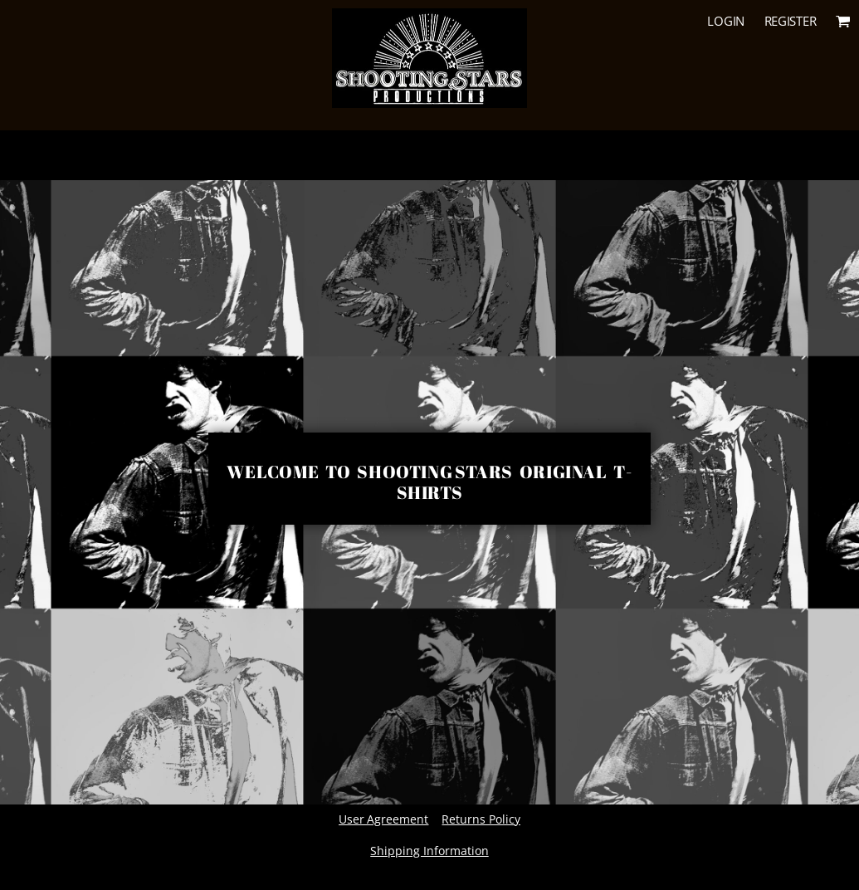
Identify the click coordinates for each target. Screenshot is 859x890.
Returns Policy (481, 819)
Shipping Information (429, 850)
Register (790, 20)
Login (725, 20)
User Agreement (383, 819)
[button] (843, 20)
